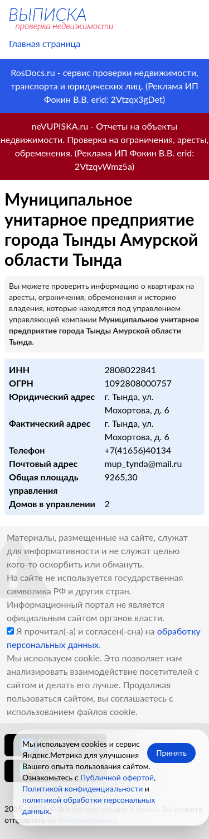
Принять (171, 752)
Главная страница (44, 43)
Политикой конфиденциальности (82, 788)
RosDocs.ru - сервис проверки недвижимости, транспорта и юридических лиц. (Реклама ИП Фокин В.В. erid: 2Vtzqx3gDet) (104, 85)
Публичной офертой (117, 777)
